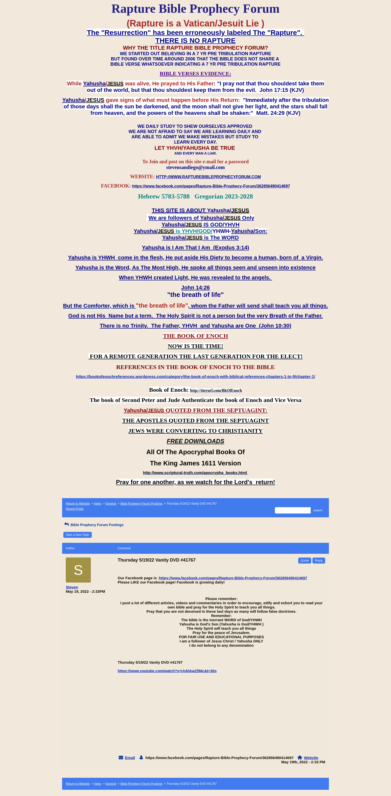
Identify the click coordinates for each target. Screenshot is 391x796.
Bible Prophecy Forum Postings (141, 503)
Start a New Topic (77, 535)
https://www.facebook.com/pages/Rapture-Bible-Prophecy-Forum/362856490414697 (233, 578)
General (110, 503)
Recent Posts (75, 509)
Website (311, 758)
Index (97, 503)
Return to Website (78, 503)
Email (130, 758)
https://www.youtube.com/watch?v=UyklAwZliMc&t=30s (167, 671)
